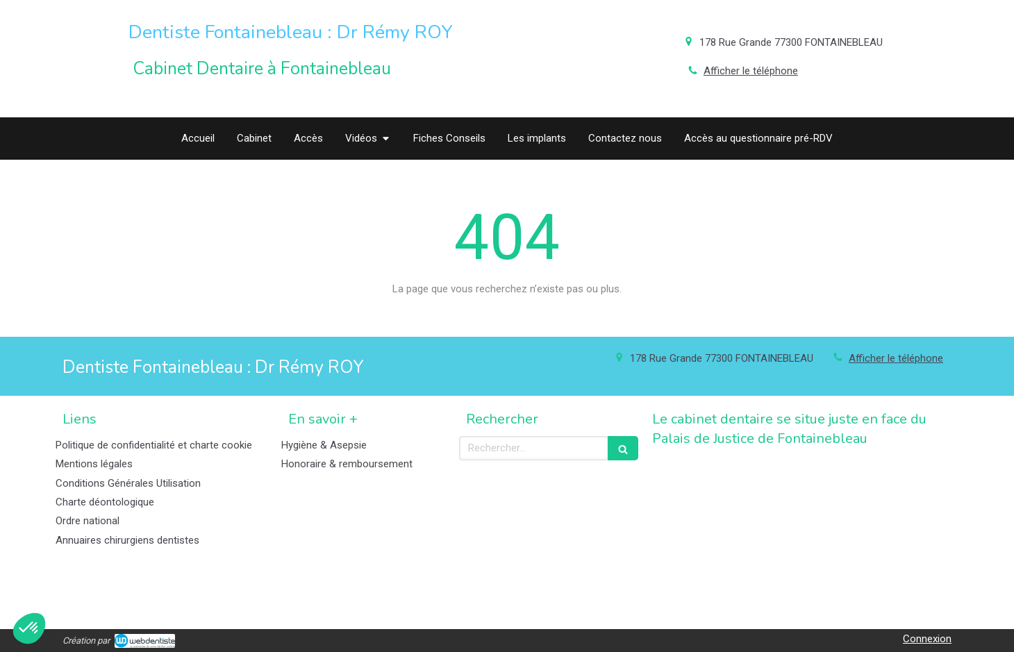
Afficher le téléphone (751, 71)
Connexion (927, 639)
